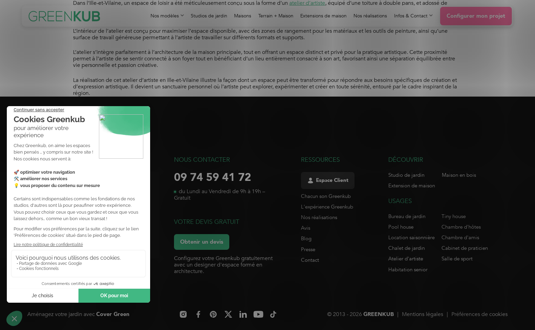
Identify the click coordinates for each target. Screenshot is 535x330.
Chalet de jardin (406, 248)
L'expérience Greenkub (327, 206)
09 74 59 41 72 (212, 177)
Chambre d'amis (460, 237)
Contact (310, 260)
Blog (306, 238)
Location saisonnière (411, 237)
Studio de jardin (406, 175)
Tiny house (454, 216)
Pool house (401, 227)
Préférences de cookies (479, 314)
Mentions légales (422, 314)
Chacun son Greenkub (326, 196)
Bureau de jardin (406, 216)
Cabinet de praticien (465, 248)
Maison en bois (459, 175)
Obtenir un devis (201, 242)
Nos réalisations (319, 217)
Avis (305, 228)
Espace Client (327, 180)
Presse (308, 249)
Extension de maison (411, 185)
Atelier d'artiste (405, 258)
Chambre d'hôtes (461, 227)
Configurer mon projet (476, 16)
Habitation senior (408, 269)
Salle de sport (457, 258)
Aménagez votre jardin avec (78, 314)
